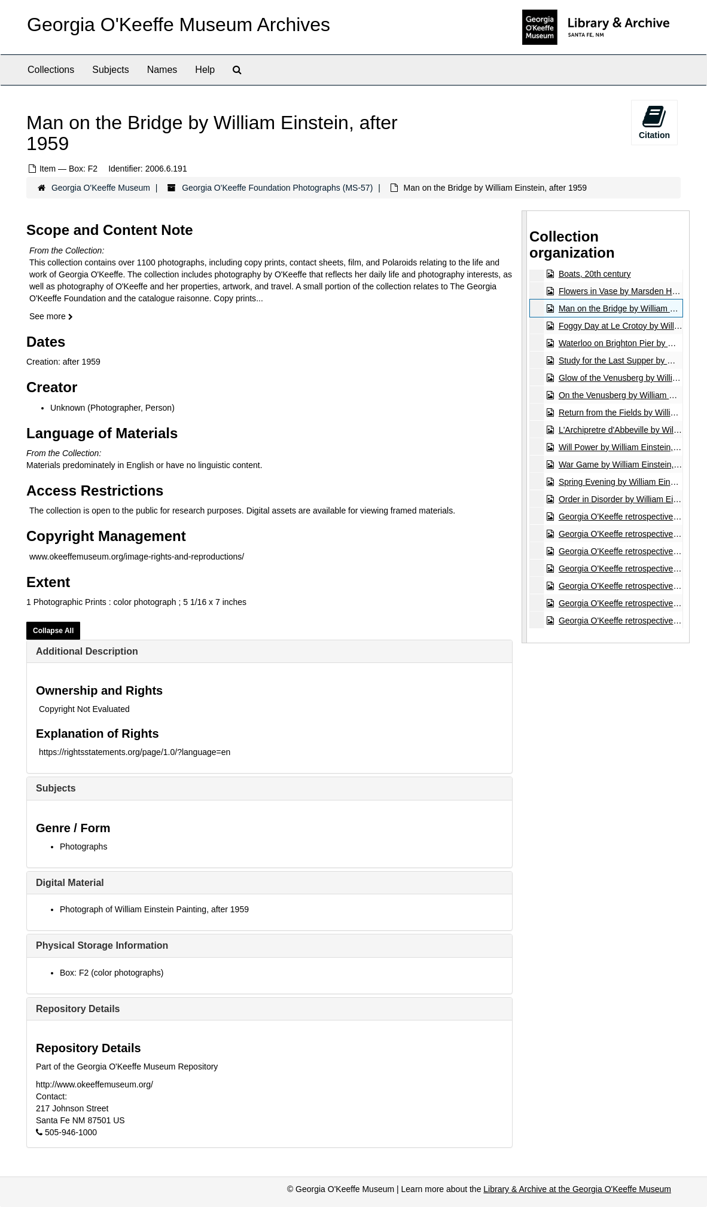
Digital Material (70, 883)
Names (162, 70)
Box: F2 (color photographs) (112, 972)
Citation (654, 122)
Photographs (83, 846)
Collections (51, 70)
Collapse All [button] (53, 631)
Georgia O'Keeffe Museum (100, 187)
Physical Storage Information (102, 945)
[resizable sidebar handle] (524, 427)
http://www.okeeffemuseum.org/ (94, 1084)
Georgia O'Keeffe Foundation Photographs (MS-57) (277, 187)
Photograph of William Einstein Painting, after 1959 (154, 909)
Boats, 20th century (595, 274)
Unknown (67, 407)
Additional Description (87, 651)
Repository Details (78, 1009)
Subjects (110, 70)
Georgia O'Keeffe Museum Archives (178, 24)
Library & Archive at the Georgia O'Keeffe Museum (577, 1189)
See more (51, 316)
